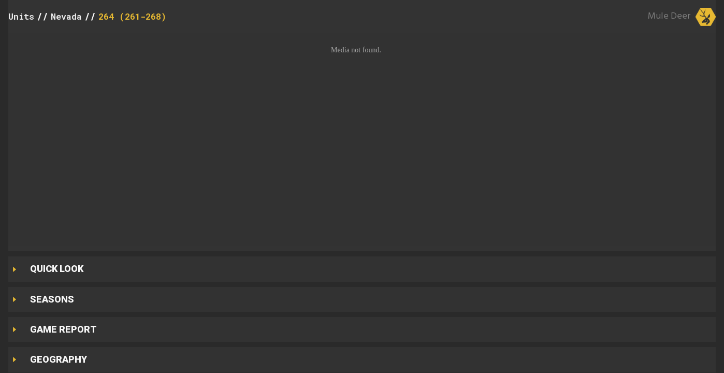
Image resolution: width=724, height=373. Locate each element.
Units (21, 16)
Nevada (66, 16)
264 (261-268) (132, 16)
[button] (362, 139)
